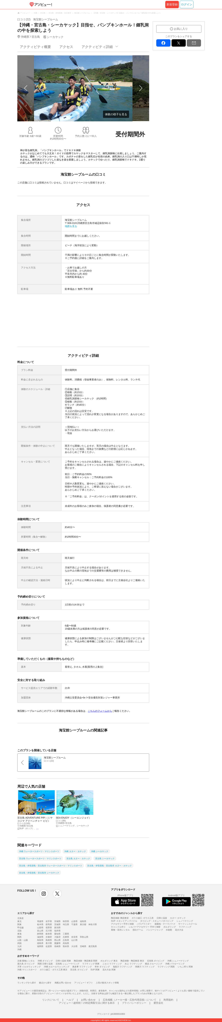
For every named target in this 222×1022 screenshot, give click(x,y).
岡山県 (57, 940)
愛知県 (57, 934)
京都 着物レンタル (26, 961)
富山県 (40, 931)
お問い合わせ (88, 999)
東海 (19, 934)
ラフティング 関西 (166, 966)
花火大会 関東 (109, 969)
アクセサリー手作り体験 (122, 924)
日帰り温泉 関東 (63, 961)
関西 (19, 937)
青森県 (40, 921)
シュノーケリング (184, 921)
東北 (19, 921)
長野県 (49, 927)
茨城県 (57, 924)
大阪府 (57, 937)
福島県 (83, 921)
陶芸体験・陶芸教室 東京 (132, 961)
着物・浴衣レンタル (120, 930)
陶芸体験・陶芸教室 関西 (85, 961)
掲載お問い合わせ (63, 982)
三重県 (66, 934)
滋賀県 (40, 937)
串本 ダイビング (102, 966)
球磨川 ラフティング (144, 966)
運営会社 (158, 1002)
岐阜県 (49, 934)
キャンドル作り (118, 927)
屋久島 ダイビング (26, 964)
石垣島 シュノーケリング (67, 964)
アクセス (66, 47)
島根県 (49, 940)
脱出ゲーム (138, 930)
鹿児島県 (92, 946)
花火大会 (179, 930)
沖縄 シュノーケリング (178, 961)
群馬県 (49, 924)
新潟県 (57, 927)
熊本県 (66, 946)
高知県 (66, 943)
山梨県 (40, 927)
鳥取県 (40, 940)
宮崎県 (83, 946)
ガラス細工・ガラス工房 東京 (53, 969)
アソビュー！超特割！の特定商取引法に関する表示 (87, 1002)
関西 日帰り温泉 (45, 964)
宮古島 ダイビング (78, 969)
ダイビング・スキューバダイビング (156, 921)
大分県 (74, 946)
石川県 (49, 931)
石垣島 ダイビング (155, 961)
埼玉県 (66, 924)
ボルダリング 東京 (109, 961)
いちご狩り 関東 (185, 966)
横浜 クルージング (153, 964)
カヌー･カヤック (178, 918)
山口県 (74, 940)
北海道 (20, 918)
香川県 (49, 943)
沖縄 (19, 949)
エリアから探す (25, 913)
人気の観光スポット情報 (107, 982)
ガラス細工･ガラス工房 (142, 918)
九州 (19, 946)
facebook (163, 43)
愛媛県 (57, 943)
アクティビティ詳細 (97, 47)
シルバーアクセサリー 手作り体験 (144, 927)
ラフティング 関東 (90, 964)
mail (194, 43)
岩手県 (49, 921)
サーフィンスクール (187, 924)
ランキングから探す (26, 982)
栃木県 (40, 924)
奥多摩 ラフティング (82, 966)
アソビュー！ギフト (83, 982)
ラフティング (185, 927)
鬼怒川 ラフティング (122, 966)
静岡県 (40, 934)
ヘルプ (70, 999)
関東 (19, 924)
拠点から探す (45, 982)
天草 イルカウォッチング (29, 966)
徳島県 (40, 943)
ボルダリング (169, 927)
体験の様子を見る (116, 114)
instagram (43, 893)
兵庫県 (66, 937)
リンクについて (50, 999)
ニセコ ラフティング (112, 964)
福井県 (57, 931)
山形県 (74, 921)
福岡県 (40, 946)
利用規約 (168, 999)
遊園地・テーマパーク (165, 924)
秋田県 (66, 921)
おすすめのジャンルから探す (127, 913)
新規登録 (172, 4)
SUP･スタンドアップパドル (124, 921)
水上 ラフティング (133, 964)
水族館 (169, 930)
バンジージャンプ (154, 930)
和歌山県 (84, 937)
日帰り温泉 (162, 918)
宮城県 (57, 921)
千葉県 (74, 924)
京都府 (49, 937)
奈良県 (74, 937)
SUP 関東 (95, 969)
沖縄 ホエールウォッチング (56, 966)
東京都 (83, 924)
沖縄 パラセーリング (175, 964)
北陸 (19, 931)
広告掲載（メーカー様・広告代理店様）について (129, 999)
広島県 (66, 940)
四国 (19, 943)
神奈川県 (92, 924)
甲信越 (20, 927)
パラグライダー (144, 924)
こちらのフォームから (100, 711)
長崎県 (57, 946)
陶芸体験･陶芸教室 (120, 918)
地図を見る (71, 226)
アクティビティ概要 (35, 47)
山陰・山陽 (22, 940)
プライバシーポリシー (134, 1002)
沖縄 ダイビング (45, 961)
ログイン (186, 4)
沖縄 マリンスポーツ (27, 969)
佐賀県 (49, 946)
